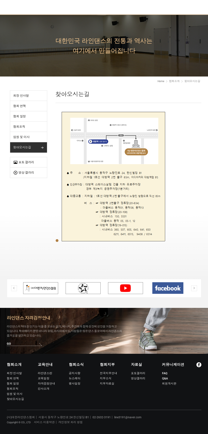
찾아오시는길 (22, 147)
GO (9, 343)
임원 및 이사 (21, 137)
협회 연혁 (19, 106)
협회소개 (174, 81)
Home (161, 81)
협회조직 (19, 127)
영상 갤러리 (23, 173)
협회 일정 (19, 116)
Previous (14, 288)
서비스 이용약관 (44, 422)
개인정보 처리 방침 (70, 422)
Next (194, 288)
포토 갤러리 (23, 162)
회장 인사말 (21, 96)
